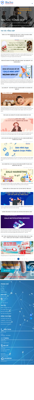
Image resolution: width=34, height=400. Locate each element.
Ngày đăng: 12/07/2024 (28, 91)
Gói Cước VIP (3, 300)
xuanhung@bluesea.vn (5, 342)
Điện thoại (7, 329)
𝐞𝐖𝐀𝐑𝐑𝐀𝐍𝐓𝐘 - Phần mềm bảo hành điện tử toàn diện (6, 320)
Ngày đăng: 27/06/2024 (28, 142)
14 (22, 258)
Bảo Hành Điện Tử (4, 361)
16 (26, 258)
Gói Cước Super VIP (4, 302)
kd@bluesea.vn (3, 340)
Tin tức (3, 305)
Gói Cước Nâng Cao (4, 298)
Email (7, 338)
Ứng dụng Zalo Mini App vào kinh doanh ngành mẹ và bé (17, 115)
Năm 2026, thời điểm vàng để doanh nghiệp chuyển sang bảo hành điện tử (6, 313)
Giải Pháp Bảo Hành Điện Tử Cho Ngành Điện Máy (6, 318)
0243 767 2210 (3, 332)
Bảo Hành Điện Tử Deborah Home (6, 324)
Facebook (8, 358)
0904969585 (19, 277)
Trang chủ (5, 284)
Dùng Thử (2, 290)
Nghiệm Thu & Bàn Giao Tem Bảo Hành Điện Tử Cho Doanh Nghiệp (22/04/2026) (6, 307)
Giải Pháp (2, 288)
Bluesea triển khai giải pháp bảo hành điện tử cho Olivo (6, 322)
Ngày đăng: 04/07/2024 (28, 117)
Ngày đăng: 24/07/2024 (28, 38)
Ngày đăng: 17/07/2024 (28, 64)
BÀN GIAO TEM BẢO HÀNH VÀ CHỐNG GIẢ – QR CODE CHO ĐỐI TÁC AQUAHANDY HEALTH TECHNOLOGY (6, 311)
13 (20, 258)
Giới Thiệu (2, 286)
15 (24, 258)
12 (18, 258)
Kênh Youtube (6, 316)
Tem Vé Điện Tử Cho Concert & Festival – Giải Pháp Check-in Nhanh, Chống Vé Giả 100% (6, 309)
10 (14, 258)
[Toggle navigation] (32, 3)
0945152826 (8, 277)
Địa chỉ (5, 345)
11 (16, 258)
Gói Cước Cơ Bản (4, 296)
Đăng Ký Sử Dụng (4, 292)
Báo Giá (3, 294)
